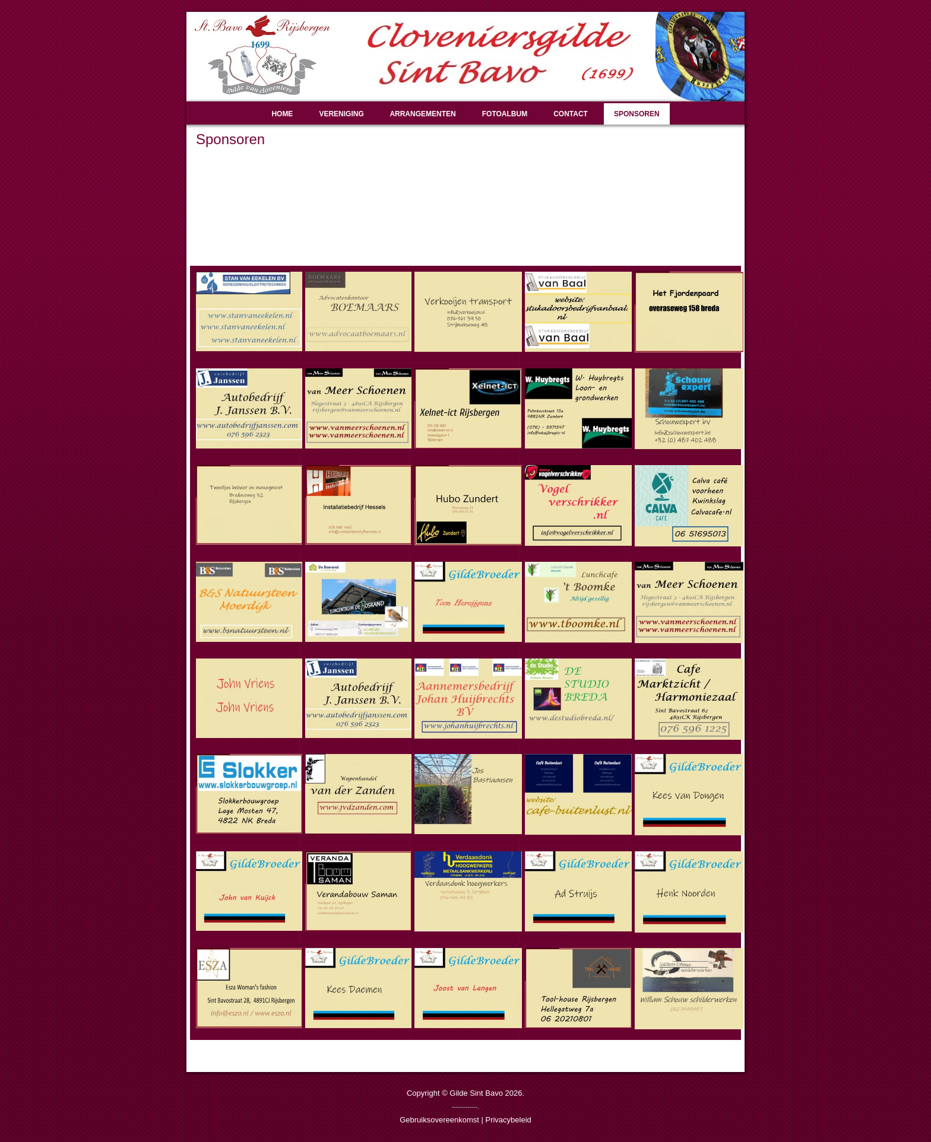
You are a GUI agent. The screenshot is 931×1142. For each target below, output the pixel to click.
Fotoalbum (504, 114)
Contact (570, 114)
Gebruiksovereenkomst (439, 1119)
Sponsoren (637, 114)
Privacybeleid (508, 1119)
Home (282, 114)
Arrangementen (422, 114)
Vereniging (341, 114)
